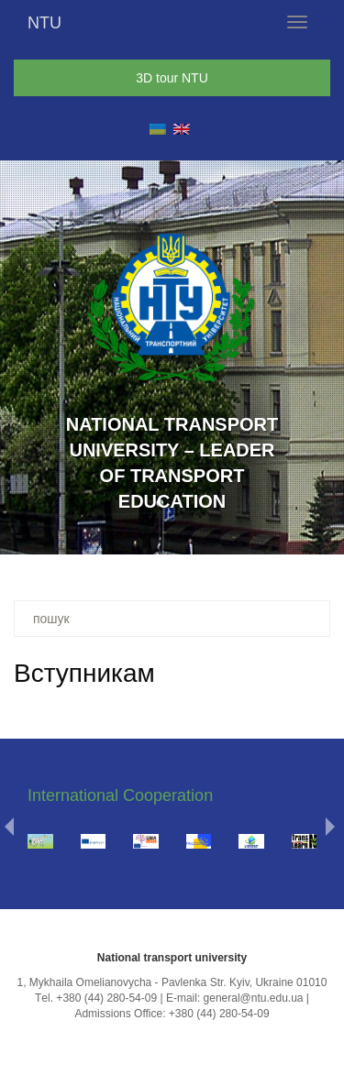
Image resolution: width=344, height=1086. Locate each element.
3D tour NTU (172, 78)
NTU (44, 23)
